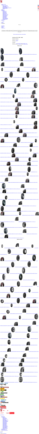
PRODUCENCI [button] (3, 10)
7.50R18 (27, 44)
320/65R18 (24, 44)
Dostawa (3, 21)
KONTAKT (3, 20)
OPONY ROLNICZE (5, 7)
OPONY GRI (4, 417)
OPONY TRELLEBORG (5, 18)
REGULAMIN (3, 416)
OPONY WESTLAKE (5, 428)
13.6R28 (17, 43)
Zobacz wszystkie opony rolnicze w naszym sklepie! (19, 34)
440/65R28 (21, 43)
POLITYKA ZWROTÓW (4, 429)
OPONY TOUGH (4, 425)
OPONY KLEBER (5, 427)
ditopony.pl (5, 433)
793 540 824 (3, 23)
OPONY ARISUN (5, 12)
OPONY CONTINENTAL (5, 14)
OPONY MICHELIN (5, 16)
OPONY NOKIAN (5, 17)
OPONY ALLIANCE (5, 13)
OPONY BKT (4, 419)
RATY (2, 22)
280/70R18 (19, 44)
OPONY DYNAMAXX (5, 421)
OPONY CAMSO (4, 420)
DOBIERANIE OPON (5, 8)
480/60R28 (24, 43)
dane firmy (1, 432)
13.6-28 (26, 43)
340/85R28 (19, 43)
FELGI (2, 9)
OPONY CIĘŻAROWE (5, 5)
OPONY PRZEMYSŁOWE (6, 6)
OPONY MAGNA (5, 422)
